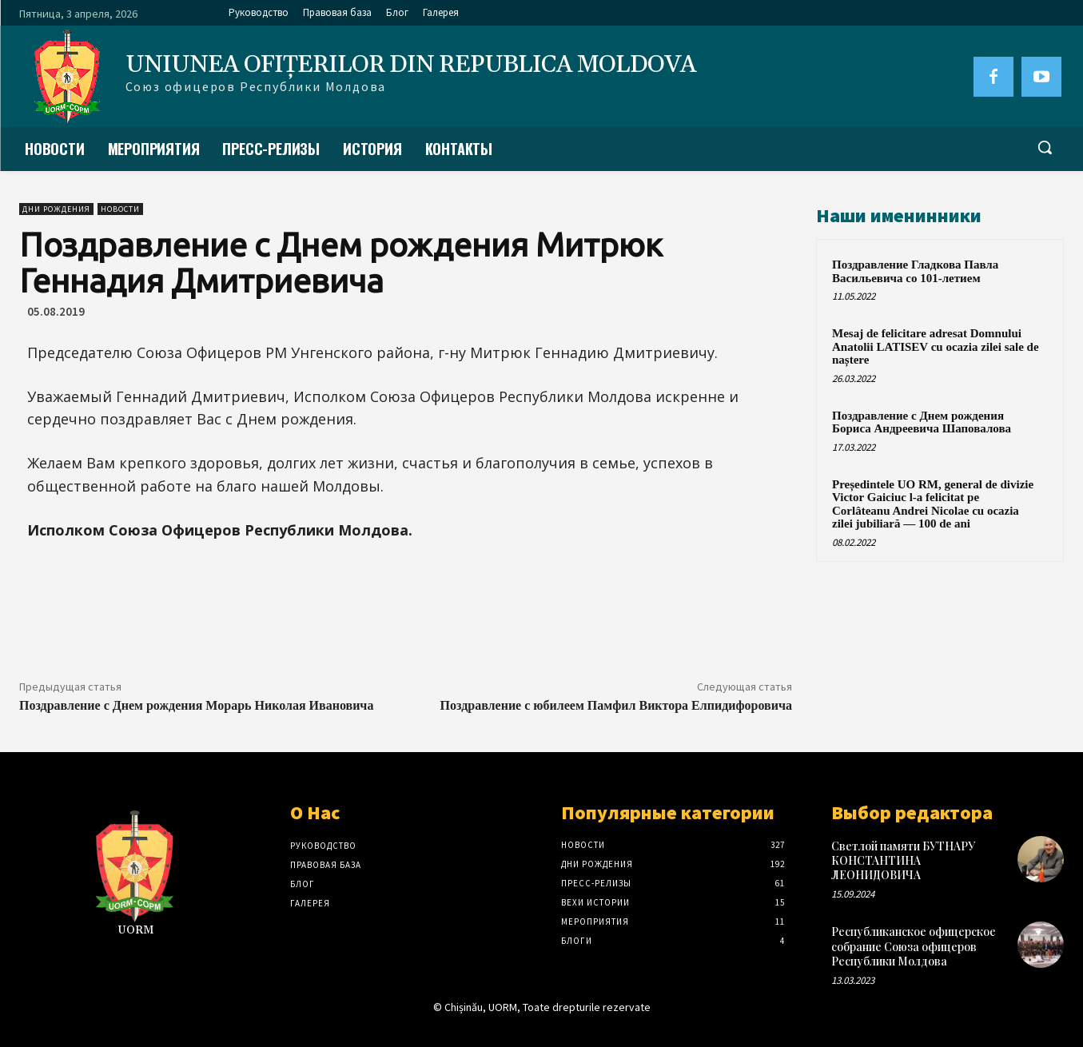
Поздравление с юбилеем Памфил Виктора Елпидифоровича (616, 705)
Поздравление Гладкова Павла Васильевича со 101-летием (915, 271)
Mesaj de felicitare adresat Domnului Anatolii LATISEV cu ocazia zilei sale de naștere (935, 346)
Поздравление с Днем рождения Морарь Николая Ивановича (196, 705)
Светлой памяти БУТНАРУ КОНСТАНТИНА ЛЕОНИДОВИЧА (903, 860)
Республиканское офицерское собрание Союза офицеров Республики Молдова (913, 946)
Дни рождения (56, 209)
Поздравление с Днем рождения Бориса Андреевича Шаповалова (921, 422)
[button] (1044, 147)
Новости (120, 209)
